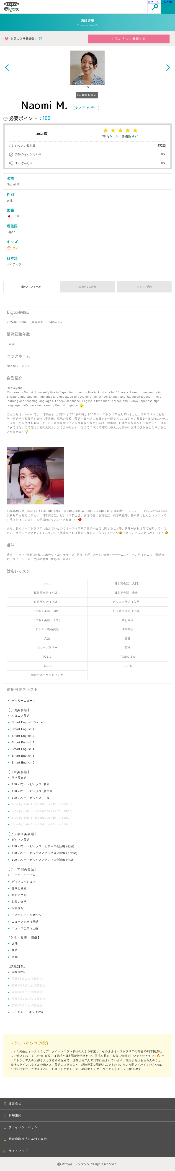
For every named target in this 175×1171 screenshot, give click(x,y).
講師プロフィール (31, 286)
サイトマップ (15, 1150)
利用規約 (12, 1115)
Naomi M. (44, 105)
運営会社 (12, 1103)
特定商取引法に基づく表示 (25, 1139)
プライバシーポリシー (22, 1127)
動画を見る (87, 95)
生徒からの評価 (87, 286)
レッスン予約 (144, 286)
